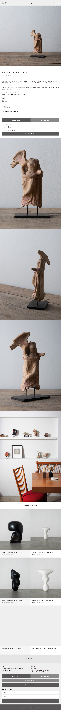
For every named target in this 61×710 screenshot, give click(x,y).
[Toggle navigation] (58, 3)
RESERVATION (31, 133)
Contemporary (9, 554)
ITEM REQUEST (31, 680)
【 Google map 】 (6, 670)
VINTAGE (5, 115)
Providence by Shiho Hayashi (11, 648)
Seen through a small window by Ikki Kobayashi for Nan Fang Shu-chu (44, 649)
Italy (3, 75)
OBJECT (3, 69)
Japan (3, 554)
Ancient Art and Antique (10, 111)
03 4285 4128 (44, 120)
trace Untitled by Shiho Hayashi (12, 552)
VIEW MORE (30, 658)
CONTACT (16, 676)
